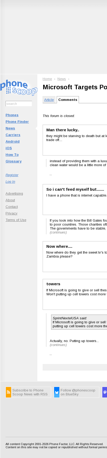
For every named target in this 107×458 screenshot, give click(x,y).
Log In (10, 182)
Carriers (13, 135)
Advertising (14, 193)
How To (12, 155)
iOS (9, 148)
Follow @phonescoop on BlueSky (78, 392)
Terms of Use (16, 220)
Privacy (11, 213)
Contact (12, 207)
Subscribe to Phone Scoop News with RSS (30, 392)
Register (12, 175)
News (10, 128)
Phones (12, 115)
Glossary (13, 161)
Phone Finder (17, 122)
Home (47, 79)
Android (13, 141)
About (10, 200)
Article (49, 100)
